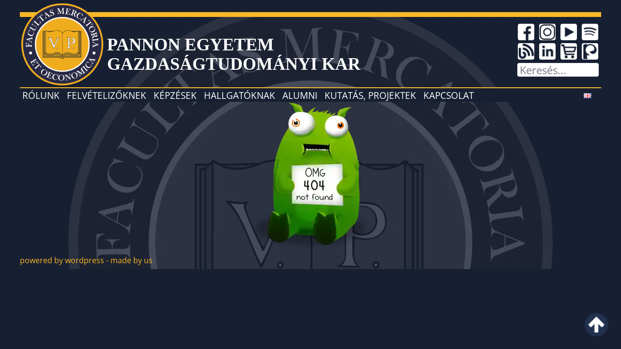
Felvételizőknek (106, 95)
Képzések (175, 95)
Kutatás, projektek (370, 95)
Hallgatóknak (239, 95)
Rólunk (41, 95)
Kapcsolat (448, 95)
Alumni (299, 95)
